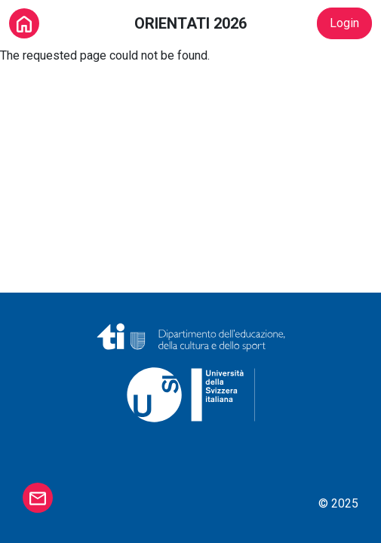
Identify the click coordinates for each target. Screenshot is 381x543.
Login (344, 23)
